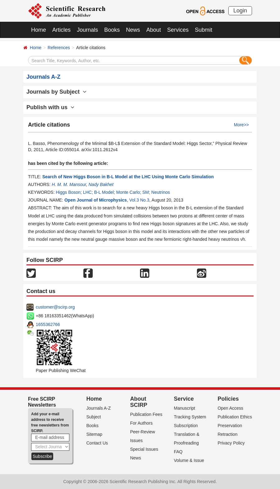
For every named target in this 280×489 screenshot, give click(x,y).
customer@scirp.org (55, 307)
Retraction (227, 434)
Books (112, 30)
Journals (87, 30)
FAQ (178, 451)
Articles (61, 30)
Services (178, 30)
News (133, 30)
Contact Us (97, 442)
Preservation (229, 425)
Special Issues (144, 449)
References (59, 47)
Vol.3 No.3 (139, 200)
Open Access (230, 408)
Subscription (186, 425)
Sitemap (94, 434)
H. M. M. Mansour (69, 184)
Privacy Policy (231, 442)
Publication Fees (146, 414)
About (153, 30)
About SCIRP (138, 402)
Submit (203, 30)
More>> (241, 124)
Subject (93, 416)
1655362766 (48, 324)
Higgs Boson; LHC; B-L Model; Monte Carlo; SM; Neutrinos (113, 192)
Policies (228, 399)
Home (38, 30)
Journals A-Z (98, 408)
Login (240, 10)
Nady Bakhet (100, 184)
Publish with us (50, 107)
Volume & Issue (189, 460)
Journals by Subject (56, 92)
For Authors (141, 423)
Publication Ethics (234, 416)
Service (184, 399)
